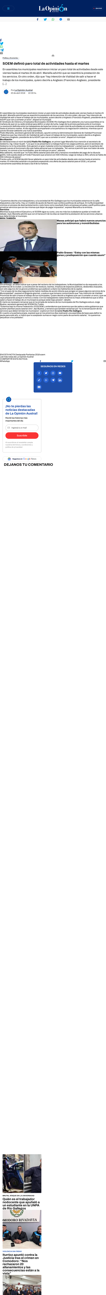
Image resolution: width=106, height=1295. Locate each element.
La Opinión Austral (23, 90)
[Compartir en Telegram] (53, 50)
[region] (53, 30)
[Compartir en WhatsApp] (53, 46)
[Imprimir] (53, 56)
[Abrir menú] (8, 8)
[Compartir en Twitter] (53, 43)
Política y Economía (10, 58)
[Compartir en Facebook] (53, 40)
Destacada (20, 354)
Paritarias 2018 (33, 354)
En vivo (99, 8)
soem (42, 354)
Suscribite (22, 435)
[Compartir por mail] (104, 361)
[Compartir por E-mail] (53, 53)
